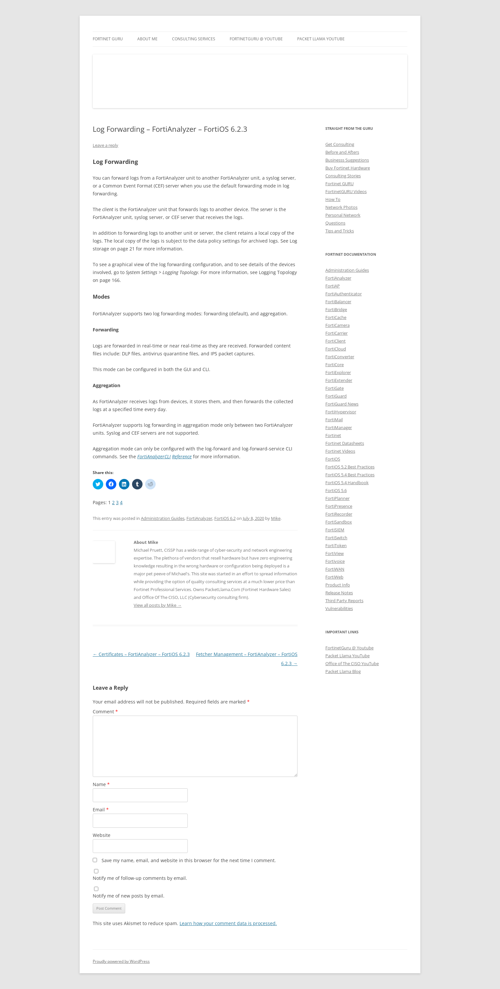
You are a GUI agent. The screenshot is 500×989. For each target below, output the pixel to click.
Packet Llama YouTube (321, 39)
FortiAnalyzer (199, 518)
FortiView (334, 553)
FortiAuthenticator (343, 294)
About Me (147, 39)
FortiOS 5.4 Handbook (347, 482)
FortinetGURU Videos (346, 191)
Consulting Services (193, 39)
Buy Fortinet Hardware (347, 168)
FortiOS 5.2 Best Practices (350, 467)
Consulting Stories (343, 176)
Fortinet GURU (108, 39)
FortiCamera (337, 325)
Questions (335, 223)
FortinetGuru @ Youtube (349, 648)
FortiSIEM (334, 530)
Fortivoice (335, 561)
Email (101, 809)
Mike (275, 518)
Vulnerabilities (339, 608)
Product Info (337, 585)
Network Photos (341, 207)
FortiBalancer (338, 302)
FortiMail (334, 420)
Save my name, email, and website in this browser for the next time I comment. (189, 860)
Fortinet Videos (340, 451)
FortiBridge (336, 309)
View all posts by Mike (158, 605)
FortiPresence (338, 506)
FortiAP (332, 286)
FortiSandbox (338, 522)
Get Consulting (339, 144)
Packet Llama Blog (343, 671)
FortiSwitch (336, 538)
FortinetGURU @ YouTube (256, 39)
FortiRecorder (338, 514)
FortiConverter (339, 357)
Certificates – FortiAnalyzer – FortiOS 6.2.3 (141, 654)
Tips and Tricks (339, 231)
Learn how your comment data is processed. (228, 923)
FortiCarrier (336, 333)
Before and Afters (342, 152)
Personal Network (342, 215)
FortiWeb (334, 577)
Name (101, 784)
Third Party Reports (344, 600)
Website (101, 835)
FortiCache (335, 317)
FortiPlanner (337, 498)
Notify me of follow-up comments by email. (140, 878)
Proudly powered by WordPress (121, 961)
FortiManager (338, 427)
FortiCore (334, 364)
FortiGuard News (341, 404)
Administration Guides (162, 518)
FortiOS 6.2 (225, 518)
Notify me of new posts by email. (128, 896)
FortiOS (332, 459)
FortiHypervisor (340, 412)
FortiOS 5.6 (336, 490)
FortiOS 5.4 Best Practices (350, 475)
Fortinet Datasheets (344, 443)
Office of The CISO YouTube (352, 663)
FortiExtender (338, 380)
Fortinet (333, 435)
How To (332, 199)
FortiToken (336, 545)
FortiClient (335, 341)
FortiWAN (334, 569)
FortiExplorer (338, 372)
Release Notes (339, 593)
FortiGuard (336, 396)
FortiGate (334, 388)
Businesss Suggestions (347, 160)
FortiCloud (335, 349)
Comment (105, 711)
